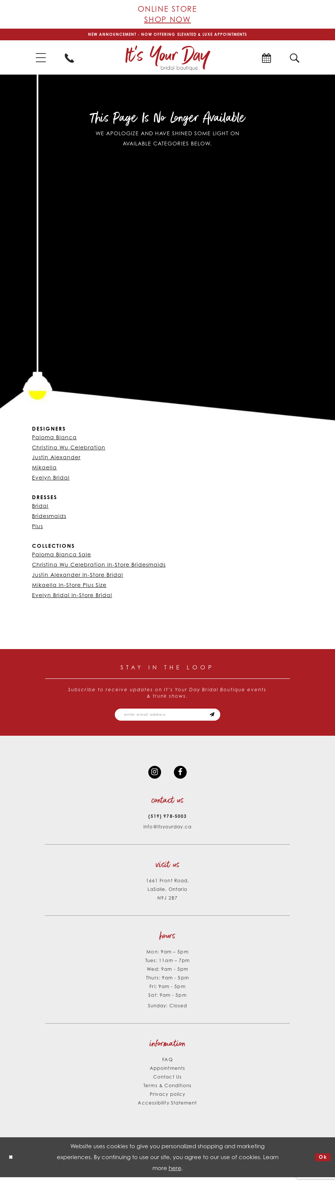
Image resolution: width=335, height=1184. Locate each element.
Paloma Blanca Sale (61, 556)
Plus (37, 528)
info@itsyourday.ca (167, 833)
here (175, 1174)
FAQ (167, 1066)
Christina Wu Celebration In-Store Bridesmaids (99, 566)
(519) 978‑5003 (167, 822)
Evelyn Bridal (51, 480)
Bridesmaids (49, 518)
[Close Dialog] (12, 1163)
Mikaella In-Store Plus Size (69, 587)
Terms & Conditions (167, 1092)
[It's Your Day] (167, 59)
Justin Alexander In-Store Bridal (77, 576)
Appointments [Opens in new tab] (167, 1074)
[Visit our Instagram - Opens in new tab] (153, 777)
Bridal (40, 508)
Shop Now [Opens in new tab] (167, 19)
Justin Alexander (56, 459)
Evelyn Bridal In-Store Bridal (72, 597)
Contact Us (167, 1083)
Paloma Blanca (54, 439)
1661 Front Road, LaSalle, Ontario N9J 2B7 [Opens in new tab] (167, 895)
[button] (40, 59)
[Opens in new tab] (266, 59)
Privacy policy (167, 1100)
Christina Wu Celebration (68, 449)
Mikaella (44, 469)
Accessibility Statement (167, 1109)
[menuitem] (40, 59)
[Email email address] (167, 717)
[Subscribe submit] (220, 717)
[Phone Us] (69, 59)
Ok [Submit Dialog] (322, 1163)
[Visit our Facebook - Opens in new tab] (181, 777)
